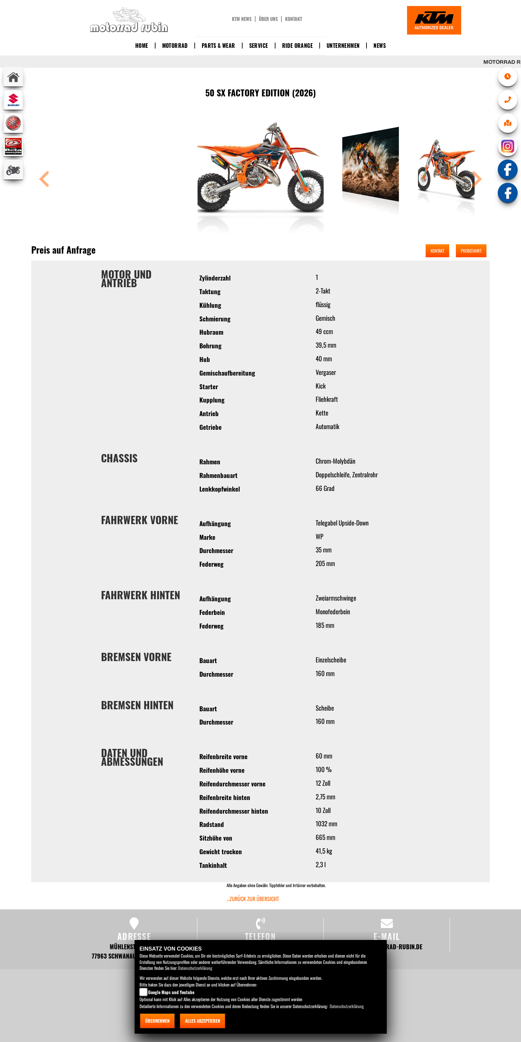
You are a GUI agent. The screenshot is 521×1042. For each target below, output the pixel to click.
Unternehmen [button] (343, 46)
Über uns (268, 19)
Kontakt (293, 19)
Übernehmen (157, 1020)
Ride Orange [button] (297, 46)
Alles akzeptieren (202, 1020)
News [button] (379, 46)
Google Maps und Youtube (171, 992)
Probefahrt (471, 250)
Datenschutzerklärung (195, 968)
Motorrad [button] (175, 46)
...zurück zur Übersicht (253, 899)
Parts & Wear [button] (218, 46)
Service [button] (258, 46)
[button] (44, 180)
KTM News (242, 19)
